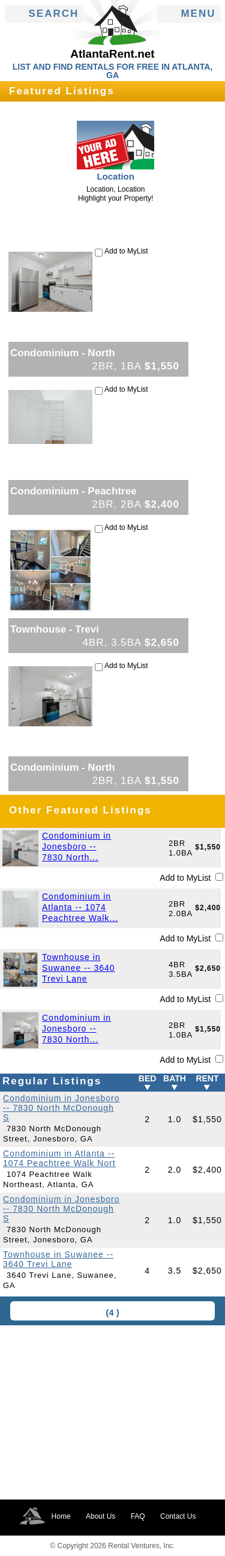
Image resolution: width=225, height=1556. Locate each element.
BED (148, 1078)
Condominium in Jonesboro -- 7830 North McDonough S (61, 1107)
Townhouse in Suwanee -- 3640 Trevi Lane (78, 967)
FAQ (138, 1516)
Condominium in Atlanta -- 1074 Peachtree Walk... (80, 907)
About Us (100, 1516)
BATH (174, 1078)
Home (61, 1516)
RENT (207, 1078)
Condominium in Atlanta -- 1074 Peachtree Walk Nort (59, 1158)
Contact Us (178, 1516)
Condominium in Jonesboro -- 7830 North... (76, 846)
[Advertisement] (112, 1412)
